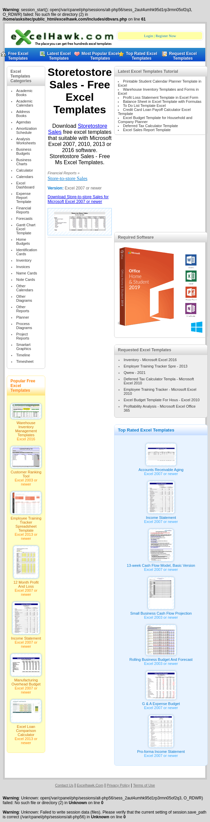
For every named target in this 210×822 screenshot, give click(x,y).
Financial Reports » (64, 173)
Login (148, 36)
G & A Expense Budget (161, 702)
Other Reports (22, 309)
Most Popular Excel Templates (100, 56)
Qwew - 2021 (135, 373)
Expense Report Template (23, 198)
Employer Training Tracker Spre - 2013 (155, 366)
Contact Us (64, 785)
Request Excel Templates (180, 56)
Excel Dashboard (25, 185)
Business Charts (23, 162)
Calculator (24, 170)
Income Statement (26, 636)
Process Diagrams (24, 326)
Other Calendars (24, 288)
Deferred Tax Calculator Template (150, 126)
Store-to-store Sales (67, 178)
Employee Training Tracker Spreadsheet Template (26, 522)
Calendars (24, 177)
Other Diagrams (24, 298)
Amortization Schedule (26, 130)
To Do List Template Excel (144, 106)
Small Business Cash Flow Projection (161, 611)
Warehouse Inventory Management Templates (26, 427)
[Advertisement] (161, 190)
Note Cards (25, 279)
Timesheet (24, 361)
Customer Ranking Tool (26, 472)
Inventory (23, 260)
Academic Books (24, 93)
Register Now (166, 36)
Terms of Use (144, 785)
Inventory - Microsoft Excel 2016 (150, 360)
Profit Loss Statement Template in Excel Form (160, 97)
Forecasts (24, 218)
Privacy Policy (118, 785)
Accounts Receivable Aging (160, 468)
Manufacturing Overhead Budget (26, 680)
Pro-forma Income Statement (161, 750)
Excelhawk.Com (90, 785)
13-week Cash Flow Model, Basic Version (161, 563)
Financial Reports (23, 210)
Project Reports (22, 336)
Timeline (23, 355)
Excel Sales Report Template (146, 130)
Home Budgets (23, 241)
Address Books (23, 114)
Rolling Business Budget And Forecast (160, 658)
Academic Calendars (24, 103)
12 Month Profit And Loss (26, 582)
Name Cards (26, 273)
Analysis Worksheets (26, 141)
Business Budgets (23, 151)
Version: (56, 188)
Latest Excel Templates (55, 56)
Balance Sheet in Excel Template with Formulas (162, 101)
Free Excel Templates (18, 56)
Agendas (23, 122)
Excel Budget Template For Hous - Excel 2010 (162, 400)
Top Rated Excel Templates (140, 56)
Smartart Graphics (23, 347)
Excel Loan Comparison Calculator (26, 729)
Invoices (23, 267)
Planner (22, 317)
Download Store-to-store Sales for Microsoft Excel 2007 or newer (78, 199)
